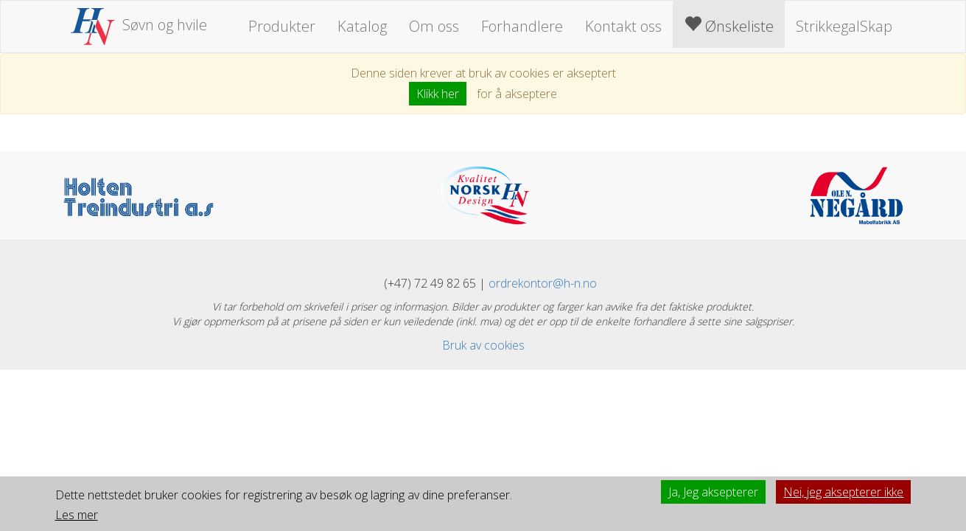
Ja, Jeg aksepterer (713, 492)
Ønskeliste (729, 25)
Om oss (434, 26)
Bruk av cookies (483, 345)
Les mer (76, 515)
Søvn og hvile (139, 25)
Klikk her (437, 94)
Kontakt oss (623, 26)
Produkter (281, 26)
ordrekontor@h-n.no (543, 283)
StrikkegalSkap (844, 26)
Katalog (362, 26)
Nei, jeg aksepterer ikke (843, 492)
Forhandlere (522, 26)
